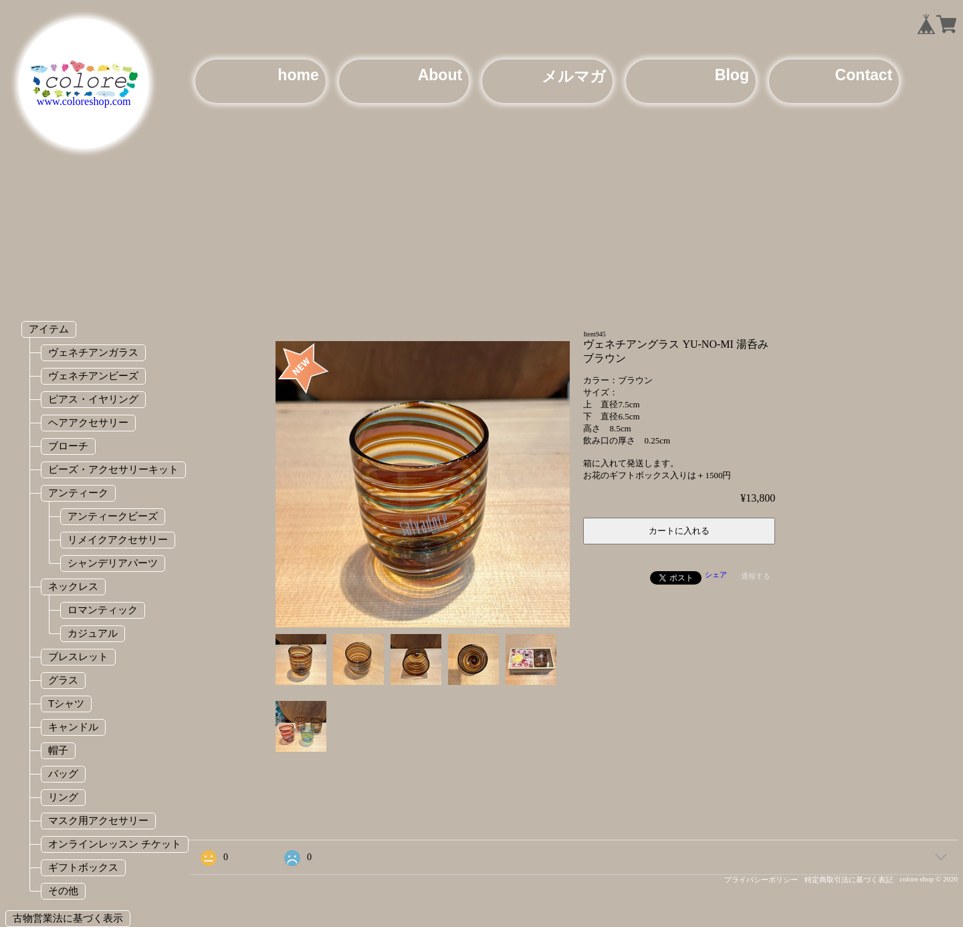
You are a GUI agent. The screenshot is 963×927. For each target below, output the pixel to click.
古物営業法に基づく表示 (68, 918)
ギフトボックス (83, 867)
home (298, 75)
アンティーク (78, 492)
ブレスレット (78, 656)
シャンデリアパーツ (113, 563)
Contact (864, 75)
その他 (63, 890)
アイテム (49, 328)
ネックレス (73, 586)
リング (63, 797)
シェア (716, 575)
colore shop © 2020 (928, 879)
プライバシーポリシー (761, 879)
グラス (63, 680)
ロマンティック (103, 609)
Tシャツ (66, 703)
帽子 (58, 750)
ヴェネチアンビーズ (93, 375)
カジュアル (93, 633)
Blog (732, 75)
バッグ (63, 773)
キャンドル (73, 726)
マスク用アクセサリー (98, 820)
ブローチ (68, 445)
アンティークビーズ (113, 516)
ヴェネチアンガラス (93, 352)
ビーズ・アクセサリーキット (113, 469)
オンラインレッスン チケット (114, 843)
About (440, 75)
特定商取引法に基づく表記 (849, 879)
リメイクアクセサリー (118, 539)
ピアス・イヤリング (93, 399)
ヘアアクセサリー (88, 422)
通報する (755, 576)
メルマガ (574, 76)
